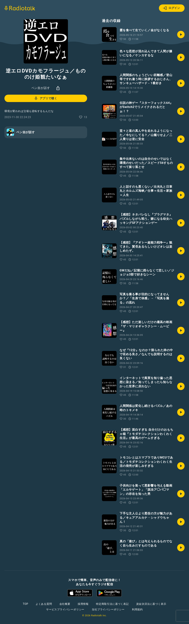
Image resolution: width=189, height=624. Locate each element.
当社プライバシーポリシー (108, 609)
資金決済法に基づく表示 (151, 603)
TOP (25, 603)
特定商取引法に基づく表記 (112, 603)
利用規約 (137, 609)
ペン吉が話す (40, 88)
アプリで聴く (45, 98)
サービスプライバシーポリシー (65, 609)
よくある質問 (44, 603)
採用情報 (83, 603)
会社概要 (64, 603)
